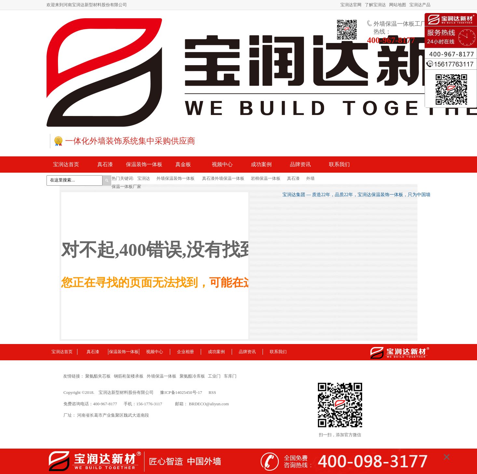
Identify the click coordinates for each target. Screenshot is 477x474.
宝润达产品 (419, 4)
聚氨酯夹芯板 (99, 376)
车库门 (230, 376)
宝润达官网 (350, 4)
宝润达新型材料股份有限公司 (126, 392)
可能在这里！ (243, 282)
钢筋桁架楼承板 (130, 376)
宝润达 (143, 178)
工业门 (215, 376)
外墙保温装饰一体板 (176, 178)
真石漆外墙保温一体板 (222, 178)
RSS (212, 392)
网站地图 (397, 4)
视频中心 (154, 351)
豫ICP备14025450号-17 (181, 392)
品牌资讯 (247, 351)
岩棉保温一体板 (265, 178)
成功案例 (216, 351)
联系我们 (278, 351)
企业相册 (185, 351)
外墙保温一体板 (163, 376)
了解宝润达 (375, 4)
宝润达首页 (62, 351)
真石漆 (293, 178)
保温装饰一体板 (124, 351)
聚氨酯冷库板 (193, 376)
